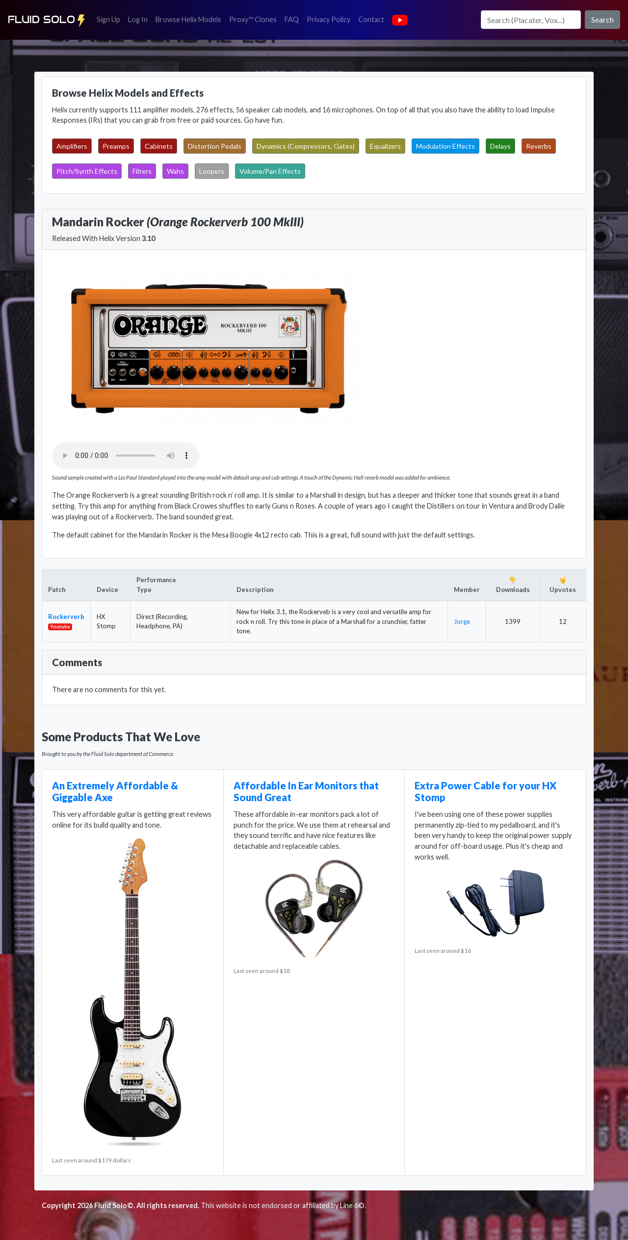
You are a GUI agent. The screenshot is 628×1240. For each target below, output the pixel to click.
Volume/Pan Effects (270, 171)
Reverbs (538, 146)
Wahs (175, 171)
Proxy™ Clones (253, 19)
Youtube (60, 626)
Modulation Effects (445, 146)
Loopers (211, 171)
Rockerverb (66, 616)
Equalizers (385, 146)
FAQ (294, 19)
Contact (373, 19)
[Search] (531, 19)
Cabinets (159, 146)
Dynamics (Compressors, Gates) (306, 146)
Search (602, 19)
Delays (500, 146)
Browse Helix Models (188, 19)
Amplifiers (71, 146)
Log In (140, 19)
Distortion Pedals (214, 146)
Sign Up (110, 19)
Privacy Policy (330, 19)
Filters (142, 171)
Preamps (116, 146)
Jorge (462, 621)
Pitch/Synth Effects (86, 171)
